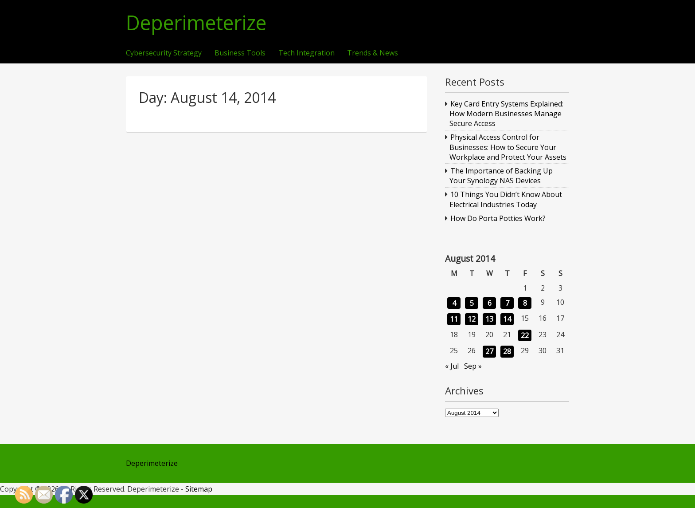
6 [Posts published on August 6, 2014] (490, 303)
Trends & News (372, 53)
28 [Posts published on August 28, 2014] (507, 351)
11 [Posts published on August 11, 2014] (454, 319)
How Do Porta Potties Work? (498, 218)
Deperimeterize (196, 23)
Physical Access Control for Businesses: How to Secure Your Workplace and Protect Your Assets (507, 147)
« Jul (452, 366)
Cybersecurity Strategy (164, 53)
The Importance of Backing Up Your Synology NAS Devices (501, 175)
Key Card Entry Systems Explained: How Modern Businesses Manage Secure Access (506, 114)
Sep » (473, 366)
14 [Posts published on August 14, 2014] (507, 319)
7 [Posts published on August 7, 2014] (507, 303)
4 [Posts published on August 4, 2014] (454, 303)
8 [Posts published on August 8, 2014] (525, 303)
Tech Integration (306, 53)
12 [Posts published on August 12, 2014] (472, 319)
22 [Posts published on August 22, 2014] (525, 335)
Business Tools (240, 53)
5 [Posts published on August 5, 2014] (472, 303)
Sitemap (198, 489)
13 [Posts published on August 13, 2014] (489, 319)
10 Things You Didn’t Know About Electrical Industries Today (505, 199)
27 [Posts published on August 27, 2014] (489, 351)
